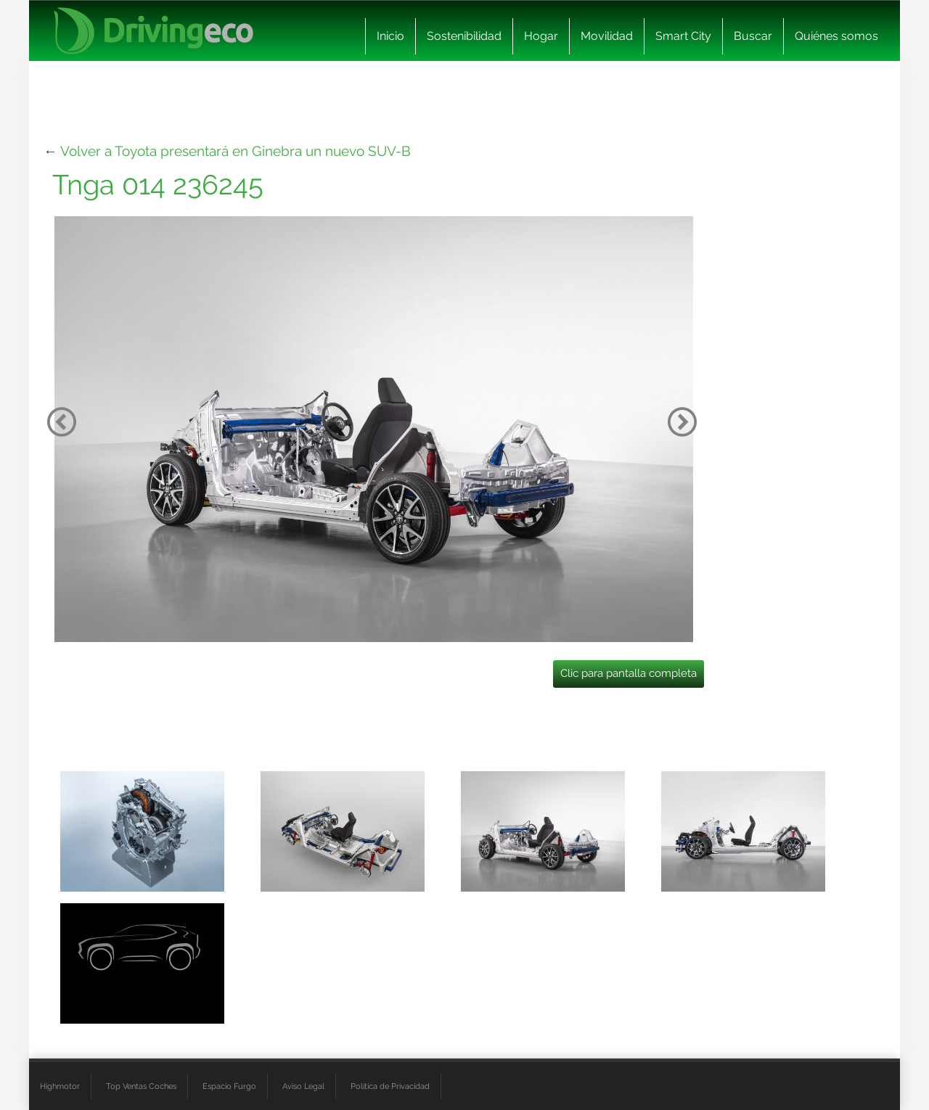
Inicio (390, 36)
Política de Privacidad (390, 1086)
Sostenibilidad (464, 36)
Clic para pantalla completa (628, 673)
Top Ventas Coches (141, 1086)
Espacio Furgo (229, 1086)
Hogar (541, 36)
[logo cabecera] (153, 30)
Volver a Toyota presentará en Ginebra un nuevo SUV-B (235, 151)
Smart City (683, 36)
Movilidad (607, 36)
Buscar (753, 36)
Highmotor (60, 1086)
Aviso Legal (303, 1086)
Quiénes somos (836, 36)
